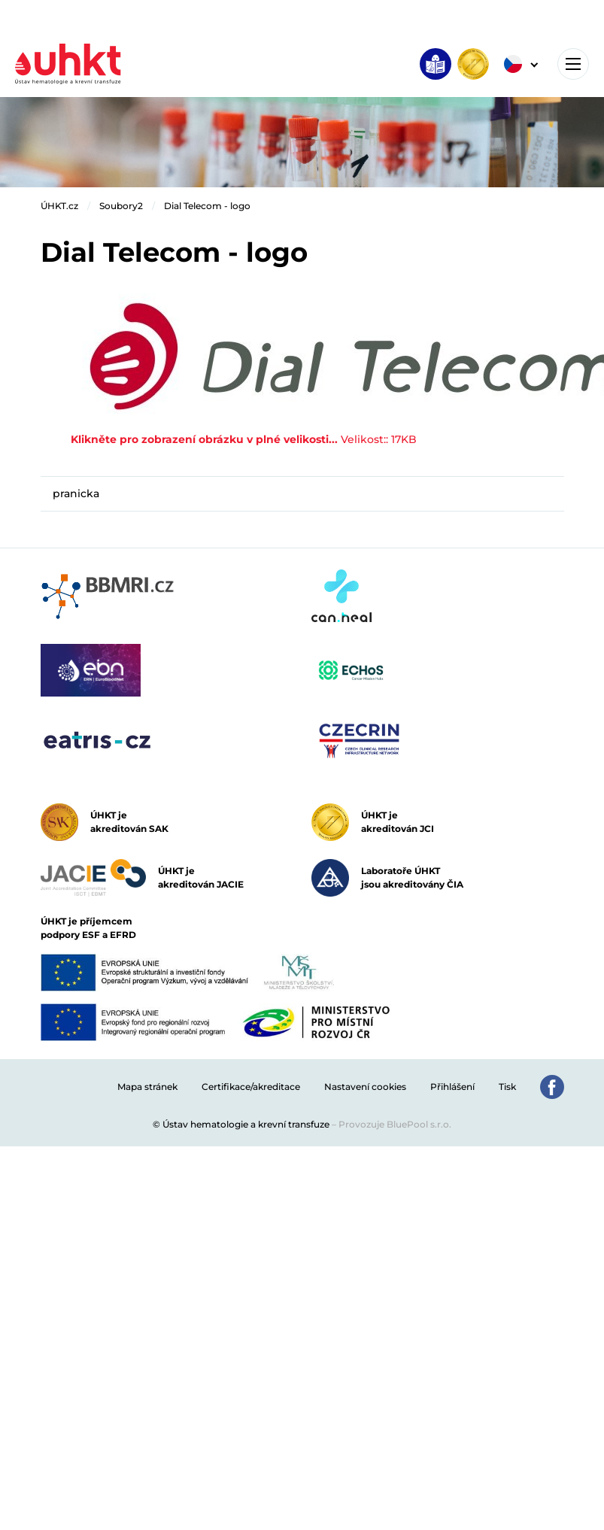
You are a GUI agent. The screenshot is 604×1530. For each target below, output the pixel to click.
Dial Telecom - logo (207, 205)
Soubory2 (121, 205)
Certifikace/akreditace (251, 1086)
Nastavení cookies (365, 1086)
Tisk (507, 1086)
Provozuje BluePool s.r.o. (394, 1124)
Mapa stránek (147, 1086)
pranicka (76, 493)
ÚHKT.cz (59, 205)
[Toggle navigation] (573, 64)
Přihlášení (452, 1086)
